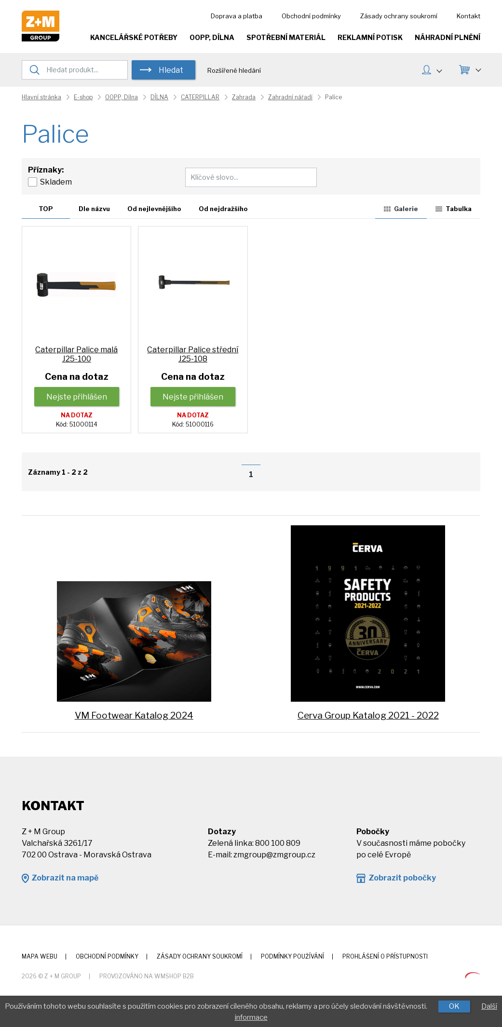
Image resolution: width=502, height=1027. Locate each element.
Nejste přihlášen (76, 396)
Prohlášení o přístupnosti (385, 956)
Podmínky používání (292, 956)
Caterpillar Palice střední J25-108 (192, 354)
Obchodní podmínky (311, 16)
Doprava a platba (236, 16)
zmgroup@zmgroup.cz (274, 854)
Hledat (171, 70)
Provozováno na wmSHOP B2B (146, 976)
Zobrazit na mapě (64, 877)
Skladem (56, 182)
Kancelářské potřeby (133, 37)
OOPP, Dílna (212, 37)
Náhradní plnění (447, 37)
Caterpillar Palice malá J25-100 (76, 354)
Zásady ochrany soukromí (398, 16)
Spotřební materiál (286, 37)
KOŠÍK (477, 68)
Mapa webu (39, 956)
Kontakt (468, 16)
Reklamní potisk (370, 37)
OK (454, 1006)
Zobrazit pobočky (402, 877)
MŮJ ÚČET (438, 69)
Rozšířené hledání (234, 70)
